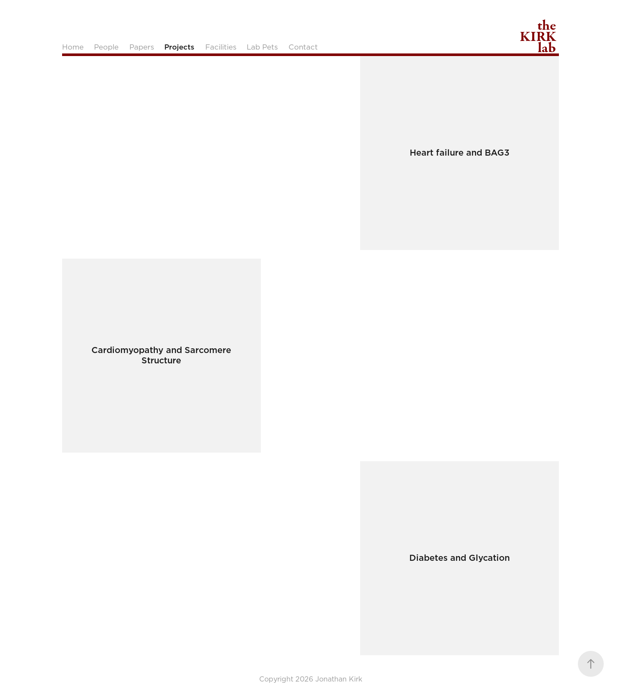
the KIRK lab (539, 36)
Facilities (220, 47)
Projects (179, 47)
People (106, 47)
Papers (141, 47)
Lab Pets (262, 47)
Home (73, 47)
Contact (303, 47)
